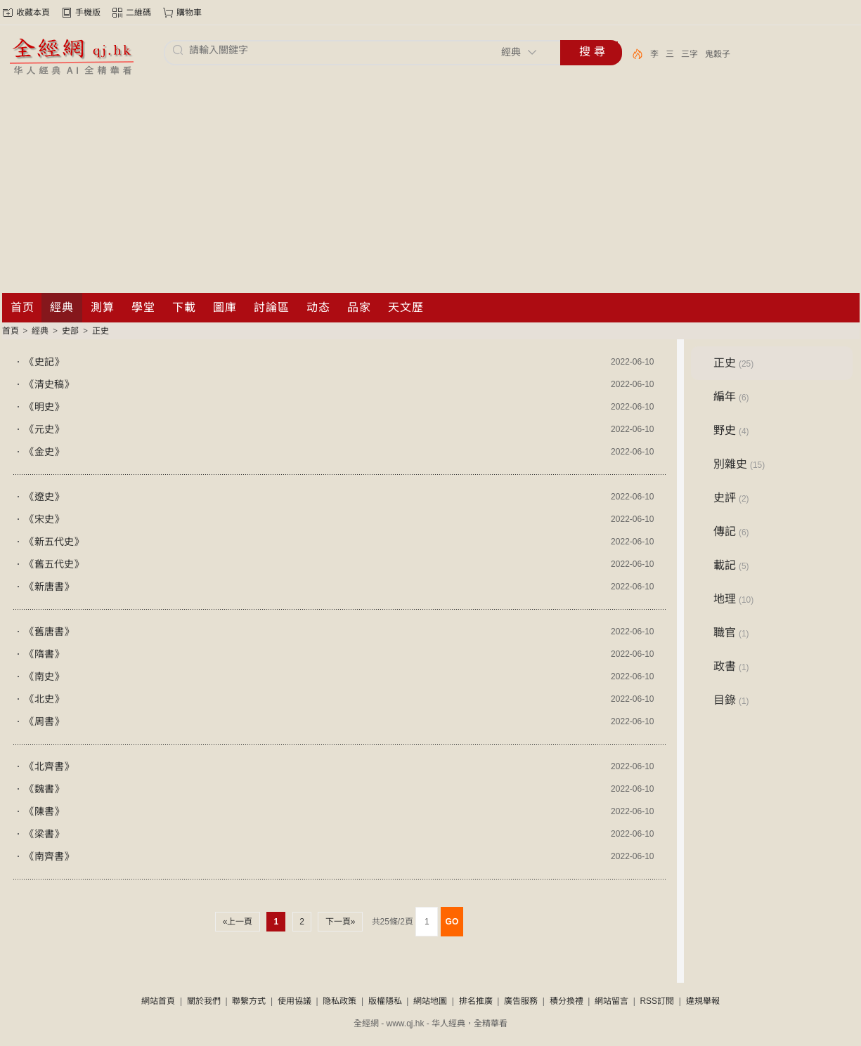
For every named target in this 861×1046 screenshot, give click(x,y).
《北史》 (44, 699)
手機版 (88, 13)
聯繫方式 (249, 1001)
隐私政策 (339, 1001)
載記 (731, 565)
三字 (689, 54)
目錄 (731, 700)
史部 (70, 331)
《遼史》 (44, 496)
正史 (100, 331)
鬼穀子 (717, 54)
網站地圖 (430, 1001)
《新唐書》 (49, 586)
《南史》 (44, 676)
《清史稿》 (49, 384)
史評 (731, 498)
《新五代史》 (54, 541)
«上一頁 (237, 922)
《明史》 (44, 406)
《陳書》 (44, 811)
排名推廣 (476, 1001)
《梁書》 (44, 833)
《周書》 (44, 721)
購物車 (189, 13)
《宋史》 (44, 519)
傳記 (731, 531)
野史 (731, 430)
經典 (40, 331)
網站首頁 (158, 1001)
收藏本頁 (33, 13)
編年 (731, 397)
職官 (731, 633)
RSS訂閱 (657, 1001)
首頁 (10, 331)
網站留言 (611, 1001)
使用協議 (294, 1001)
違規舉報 (703, 1001)
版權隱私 (385, 1001)
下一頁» (340, 922)
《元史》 (44, 429)
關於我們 (204, 1001)
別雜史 (739, 464)
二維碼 (138, 13)
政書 (731, 666)
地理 (733, 599)
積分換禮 (566, 1001)
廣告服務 (521, 1001)
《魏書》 (44, 789)
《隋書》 (44, 654)
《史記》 (44, 361)
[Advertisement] (431, 187)
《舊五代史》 (54, 564)
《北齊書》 (49, 766)
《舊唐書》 (49, 631)
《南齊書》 (49, 856)
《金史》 (44, 451)
